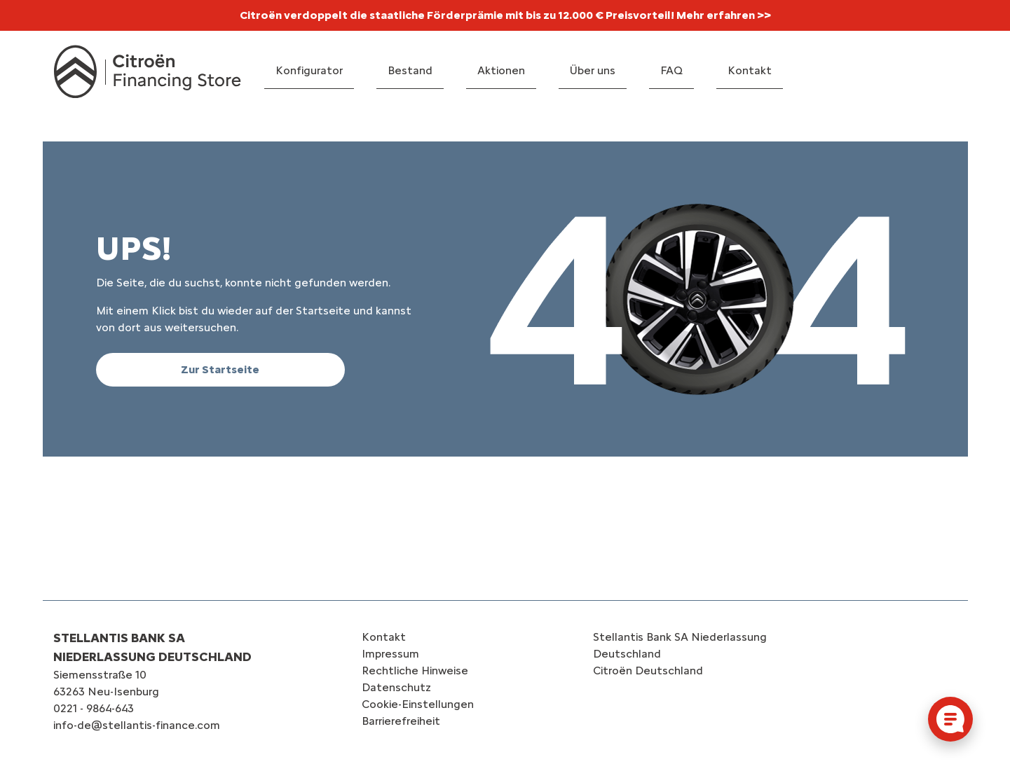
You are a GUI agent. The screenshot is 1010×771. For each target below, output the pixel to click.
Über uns (592, 70)
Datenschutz (396, 687)
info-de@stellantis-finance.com (136, 725)
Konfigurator (309, 70)
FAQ (671, 70)
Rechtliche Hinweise (415, 670)
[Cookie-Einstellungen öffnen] (950, 719)
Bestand (410, 70)
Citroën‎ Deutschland (648, 670)
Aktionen (501, 70)
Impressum (390, 653)
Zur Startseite (220, 369)
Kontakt (750, 70)
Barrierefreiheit (401, 721)
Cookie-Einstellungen (418, 704)
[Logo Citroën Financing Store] (147, 71)
